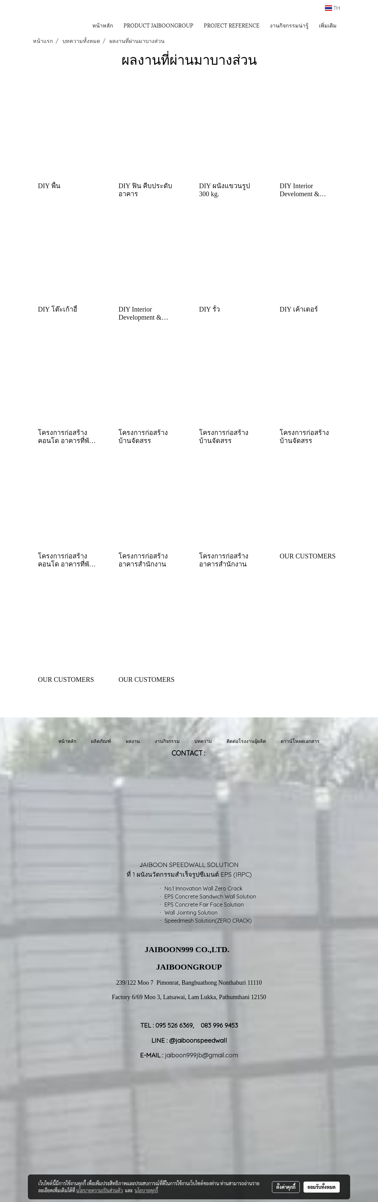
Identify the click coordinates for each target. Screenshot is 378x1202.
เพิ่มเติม (328, 25)
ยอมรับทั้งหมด (322, 1187)
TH (332, 8)
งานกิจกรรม (167, 741)
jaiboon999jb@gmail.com (201, 1055)
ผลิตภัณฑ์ (101, 741)
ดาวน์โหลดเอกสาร (300, 741)
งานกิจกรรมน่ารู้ (289, 25)
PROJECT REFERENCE (231, 25)
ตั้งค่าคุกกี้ (285, 1187)
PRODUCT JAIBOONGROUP (158, 25)
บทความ (203, 741)
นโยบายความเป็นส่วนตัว (99, 1190)
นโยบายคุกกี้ (146, 1190)
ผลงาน (133, 741)
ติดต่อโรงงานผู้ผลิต (246, 741)
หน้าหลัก (102, 25)
